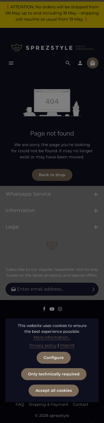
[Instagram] (60, 310)
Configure (54, 366)
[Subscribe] (93, 289)
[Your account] (80, 62)
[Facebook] (45, 310)
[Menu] (11, 62)
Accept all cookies (53, 399)
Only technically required (54, 383)
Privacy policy (43, 354)
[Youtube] (52, 310)
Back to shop (52, 174)
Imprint (67, 354)
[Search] (67, 62)
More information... (52, 346)
